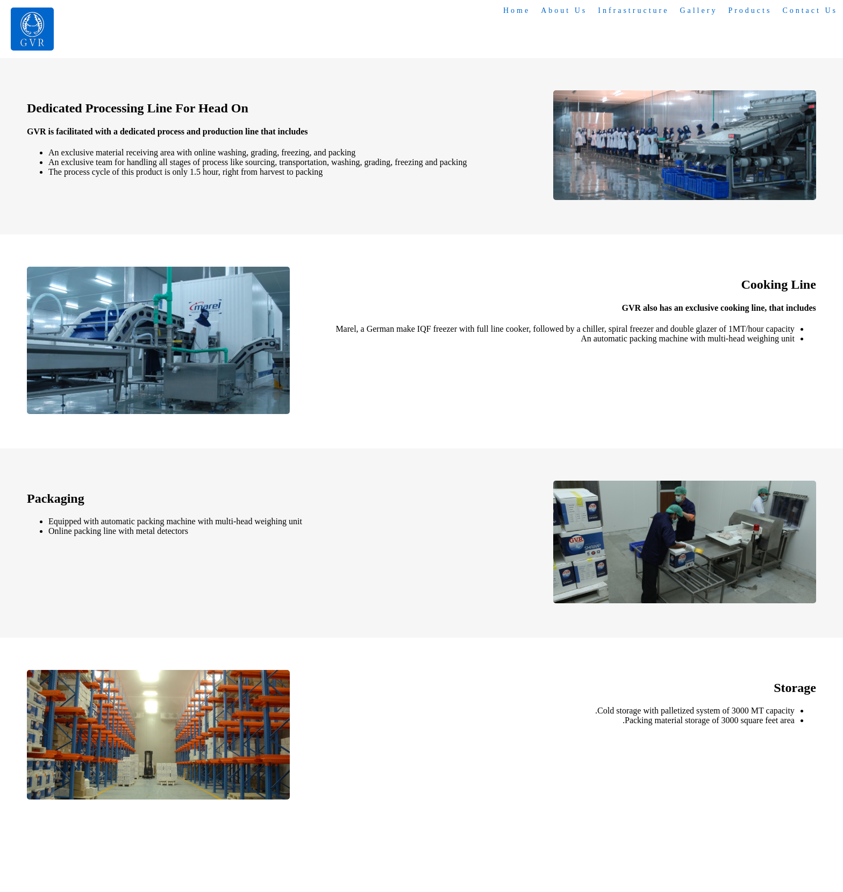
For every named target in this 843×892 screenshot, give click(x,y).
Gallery (698, 10)
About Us (564, 10)
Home (516, 10)
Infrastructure (633, 10)
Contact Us (810, 10)
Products (749, 10)
